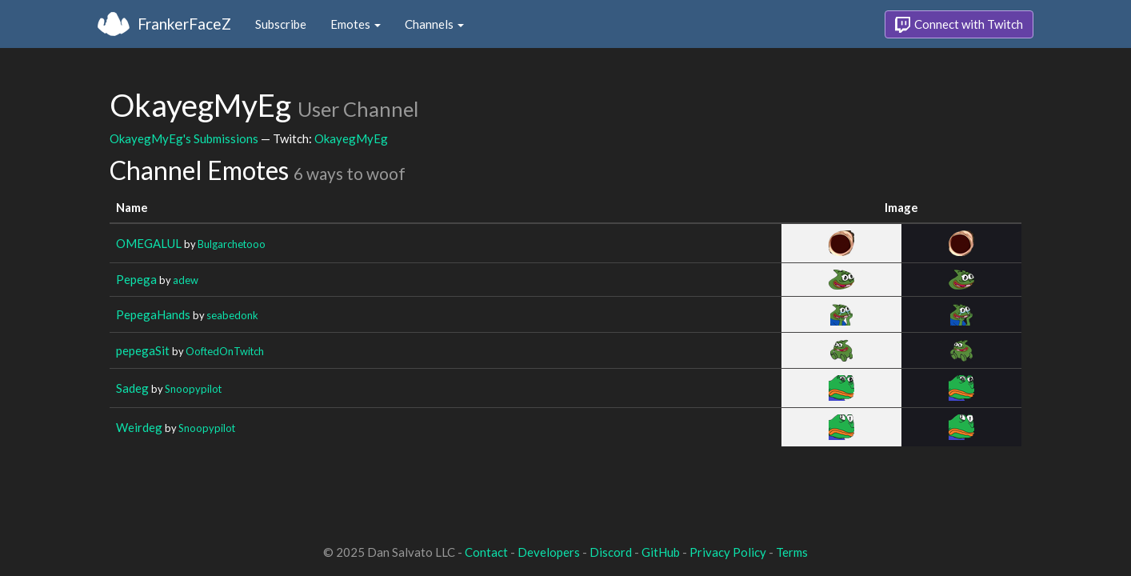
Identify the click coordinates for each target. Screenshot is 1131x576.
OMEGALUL (149, 243)
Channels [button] (434, 24)
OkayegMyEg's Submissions (184, 138)
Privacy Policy (727, 552)
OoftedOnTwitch (225, 351)
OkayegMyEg (351, 138)
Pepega (136, 279)
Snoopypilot (193, 388)
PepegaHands (153, 314)
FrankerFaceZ (184, 23)
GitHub (660, 552)
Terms (792, 552)
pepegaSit (143, 350)
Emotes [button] (355, 24)
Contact (486, 552)
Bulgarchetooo (232, 244)
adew (185, 280)
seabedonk (232, 315)
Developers (549, 552)
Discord (610, 552)
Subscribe (280, 24)
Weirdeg (139, 427)
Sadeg (132, 388)
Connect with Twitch (959, 25)
